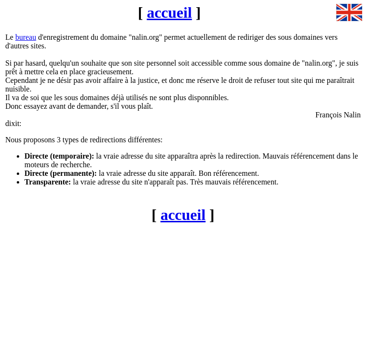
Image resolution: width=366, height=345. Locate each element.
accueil (169, 12)
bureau (25, 37)
